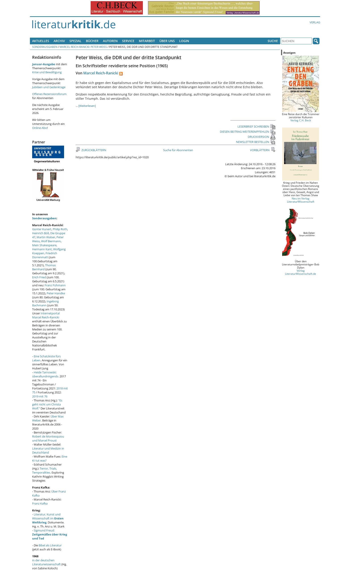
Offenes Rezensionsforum (49, 94)
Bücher (92, 41)
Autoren (110, 41)
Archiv (59, 41)
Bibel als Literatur (50, 545)
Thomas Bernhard (44, 267)
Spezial (75, 41)
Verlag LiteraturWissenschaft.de (300, 272)
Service (128, 41)
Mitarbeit (147, 41)
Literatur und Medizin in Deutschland (48, 450)
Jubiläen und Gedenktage (48, 87)
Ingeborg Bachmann (45, 303)
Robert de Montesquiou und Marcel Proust (48, 438)
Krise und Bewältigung (47, 72)
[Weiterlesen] (87, 106)
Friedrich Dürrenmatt (44, 255)
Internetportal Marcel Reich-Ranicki (46, 315)
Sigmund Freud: (49, 534)
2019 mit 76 (39, 396)
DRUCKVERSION (261, 137)
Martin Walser (46, 237)
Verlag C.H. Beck (300, 120)
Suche (273, 41)
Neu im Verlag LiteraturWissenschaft (300, 200)
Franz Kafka (40, 503)
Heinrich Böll (40, 233)
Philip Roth (60, 229)
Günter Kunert (41, 229)
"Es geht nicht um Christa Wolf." (47, 404)
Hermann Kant (42, 249)
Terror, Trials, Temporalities (44, 470)
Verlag (315, 22)
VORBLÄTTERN (260, 150)
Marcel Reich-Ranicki (100, 73)
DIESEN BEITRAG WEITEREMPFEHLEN (247, 132)
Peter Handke (56, 293)
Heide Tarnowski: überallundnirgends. (45, 374)
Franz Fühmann (55, 285)
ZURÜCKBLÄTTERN (93, 150)
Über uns (167, 41)
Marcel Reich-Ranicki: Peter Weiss (83, 47)
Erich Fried (39, 277)
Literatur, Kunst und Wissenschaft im (48, 518)
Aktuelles (40, 41)
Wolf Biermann (51, 241)
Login (184, 41)
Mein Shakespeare (44, 245)
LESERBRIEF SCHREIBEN (256, 126)
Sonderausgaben (44, 47)
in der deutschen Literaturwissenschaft (46, 562)
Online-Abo (39, 128)
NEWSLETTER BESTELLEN (255, 142)
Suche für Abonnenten (178, 150)
